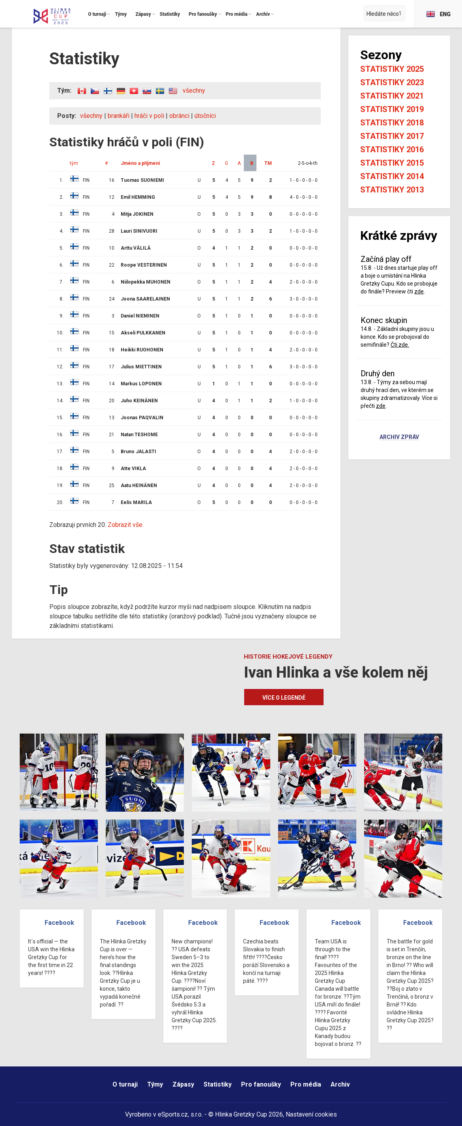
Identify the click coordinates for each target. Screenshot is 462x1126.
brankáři (118, 116)
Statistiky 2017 (392, 136)
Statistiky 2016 (392, 149)
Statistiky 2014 (392, 176)
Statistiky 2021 (392, 96)
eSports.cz (173, 1114)
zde (419, 291)
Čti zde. (400, 345)
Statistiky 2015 (392, 163)
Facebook (59, 922)
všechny (194, 90)
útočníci (205, 116)
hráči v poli (149, 116)
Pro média (305, 1084)
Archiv (340, 1084)
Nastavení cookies (311, 1114)
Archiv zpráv (399, 437)
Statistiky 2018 (392, 122)
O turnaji (125, 1084)
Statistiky (218, 1084)
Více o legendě (283, 698)
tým (74, 163)
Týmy (155, 1084)
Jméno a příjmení (140, 163)
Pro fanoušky (261, 1084)
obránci (179, 116)
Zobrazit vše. (126, 524)
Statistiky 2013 (392, 189)
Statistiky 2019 (392, 109)
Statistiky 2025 (392, 69)
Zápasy (183, 1084)
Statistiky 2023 (392, 82)
